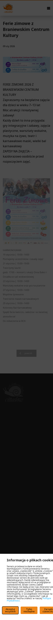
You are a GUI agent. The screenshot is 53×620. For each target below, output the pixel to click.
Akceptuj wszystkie (10, 610)
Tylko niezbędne (29, 610)
